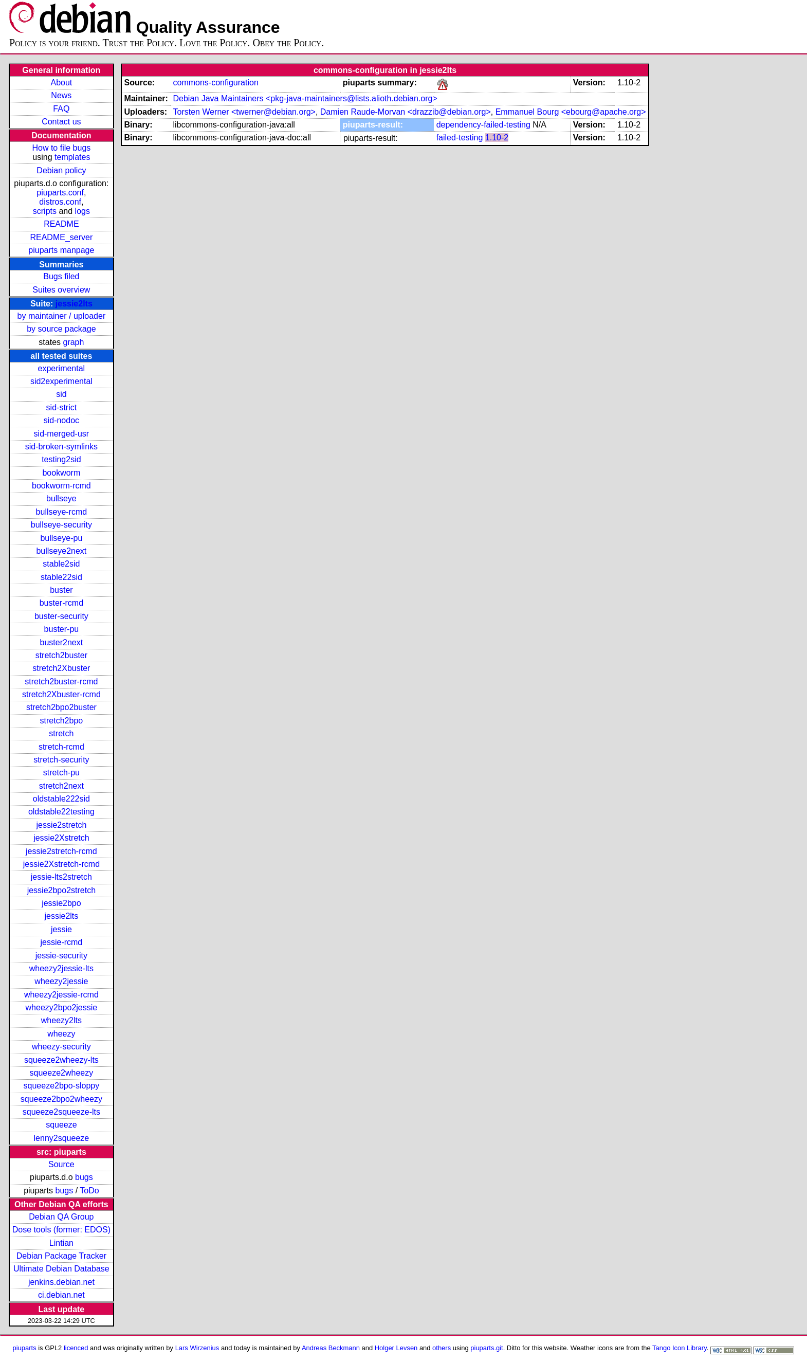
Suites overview (61, 289)
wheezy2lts (61, 1020)
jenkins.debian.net (61, 1282)
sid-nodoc (61, 420)
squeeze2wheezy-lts (61, 1060)
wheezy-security (61, 1046)
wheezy (61, 1033)
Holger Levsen (396, 1348)
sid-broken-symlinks (61, 446)
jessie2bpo (61, 903)
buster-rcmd (61, 602)
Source (61, 1164)
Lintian (61, 1243)
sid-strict (61, 407)
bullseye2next (61, 551)
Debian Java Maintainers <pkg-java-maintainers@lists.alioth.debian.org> (305, 98)
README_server (61, 237)
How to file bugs (61, 147)
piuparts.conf (60, 192)
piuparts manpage (61, 250)
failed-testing (459, 137)
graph (73, 342)
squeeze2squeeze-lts (61, 1111)
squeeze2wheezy (62, 1072)
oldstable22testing (61, 811)
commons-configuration (215, 82)
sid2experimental (61, 381)
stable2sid (61, 563)
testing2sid (61, 459)
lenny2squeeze (61, 1138)
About (61, 82)
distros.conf (60, 201)
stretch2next (61, 786)
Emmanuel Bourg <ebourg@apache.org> (571, 111)
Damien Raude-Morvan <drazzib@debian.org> (405, 111)
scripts (45, 211)
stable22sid (61, 577)
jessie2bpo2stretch (61, 890)
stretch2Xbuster (61, 668)
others (441, 1348)
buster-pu (61, 629)
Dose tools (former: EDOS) (61, 1229)
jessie (61, 929)
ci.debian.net (61, 1295)
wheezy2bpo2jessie (62, 1007)
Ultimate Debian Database (61, 1268)
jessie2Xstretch (61, 837)
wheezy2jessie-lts (61, 968)
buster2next (61, 642)
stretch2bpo (61, 720)
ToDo (89, 1190)
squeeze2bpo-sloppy (62, 1085)
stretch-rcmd (61, 746)
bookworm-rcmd (61, 485)
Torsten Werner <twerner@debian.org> (244, 111)
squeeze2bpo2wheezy (61, 1099)
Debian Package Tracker (61, 1255)
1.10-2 (496, 137)
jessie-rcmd (61, 942)
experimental (61, 368)
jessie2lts (74, 303)
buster (61, 590)
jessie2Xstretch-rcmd (61, 864)
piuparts (24, 1348)
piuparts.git (486, 1348)
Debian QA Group (61, 1216)
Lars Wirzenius (197, 1348)
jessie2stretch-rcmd (61, 851)
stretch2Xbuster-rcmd (61, 694)
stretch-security (61, 759)
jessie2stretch (61, 825)
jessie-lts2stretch (61, 877)
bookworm (61, 472)
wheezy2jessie (61, 981)
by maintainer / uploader (61, 316)
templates (72, 157)
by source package (61, 328)
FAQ (61, 108)
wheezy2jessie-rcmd (61, 994)
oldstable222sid (61, 798)
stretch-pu (61, 772)
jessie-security (61, 955)
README (61, 224)
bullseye (61, 498)
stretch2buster (61, 655)
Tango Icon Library (679, 1348)
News (61, 95)
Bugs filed (61, 276)
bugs (84, 1177)
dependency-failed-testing (483, 124)
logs (82, 211)
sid (61, 394)
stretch (61, 733)
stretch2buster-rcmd (61, 681)
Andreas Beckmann (331, 1348)
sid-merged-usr (61, 433)
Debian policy (61, 170)
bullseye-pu (61, 538)
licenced (76, 1348)
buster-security (61, 616)
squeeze (61, 1124)
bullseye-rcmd (61, 511)
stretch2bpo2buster (61, 707)
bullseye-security (61, 524)
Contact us (61, 121)
